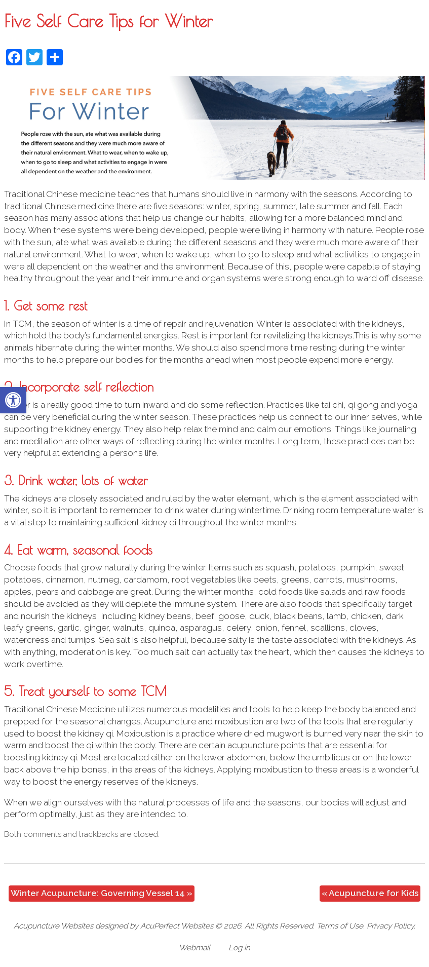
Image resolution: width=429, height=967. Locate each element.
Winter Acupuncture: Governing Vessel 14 (101, 893)
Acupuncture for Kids (370, 893)
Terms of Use (340, 926)
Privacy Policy (390, 926)
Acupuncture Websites (53, 926)
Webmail (194, 947)
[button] (13, 400)
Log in (239, 947)
